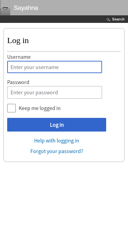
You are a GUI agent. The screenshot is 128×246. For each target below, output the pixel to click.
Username (19, 56)
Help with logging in (56, 140)
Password (18, 82)
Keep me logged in (40, 108)
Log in (57, 124)
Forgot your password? (56, 151)
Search (118, 19)
